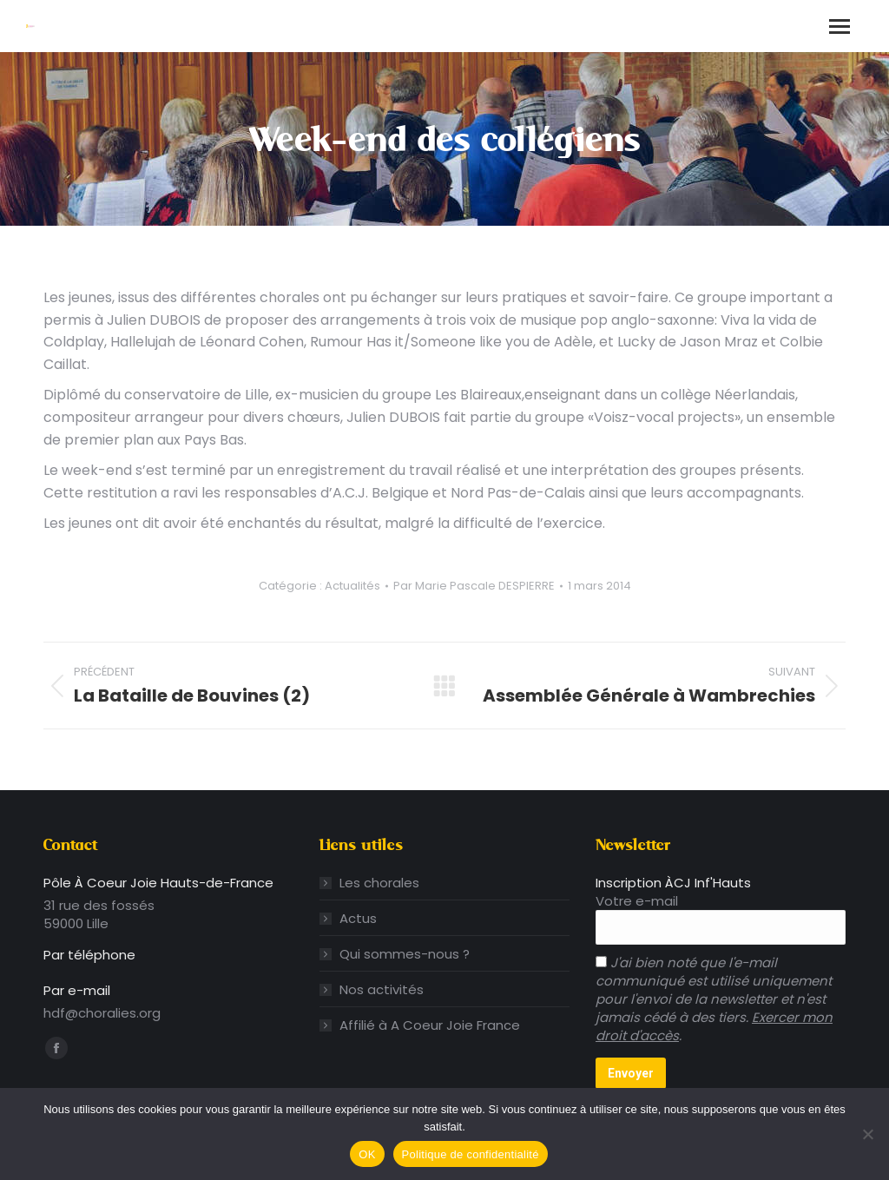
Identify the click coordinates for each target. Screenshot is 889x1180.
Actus (358, 918)
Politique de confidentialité (470, 1154)
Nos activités (381, 989)
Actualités (352, 585)
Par (474, 586)
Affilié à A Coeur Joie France (429, 1025)
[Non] (867, 1134)
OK (367, 1154)
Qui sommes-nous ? (404, 954)
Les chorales (379, 882)
